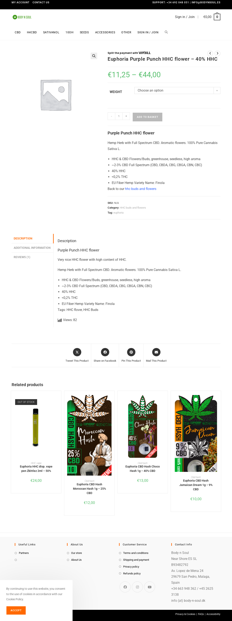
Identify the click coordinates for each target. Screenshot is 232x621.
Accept (16, 610)
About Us (76, 559)
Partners (24, 553)
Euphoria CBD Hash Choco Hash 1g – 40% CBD (142, 468)
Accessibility (213, 614)
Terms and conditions (135, 553)
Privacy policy (131, 566)
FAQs (201, 614)
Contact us (41, 2)
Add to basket (147, 117)
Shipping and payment (136, 559)
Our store (76, 553)
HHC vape (36, 463)
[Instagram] (137, 586)
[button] (94, 56)
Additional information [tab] (32, 248)
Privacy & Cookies (185, 614)
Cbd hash (89, 481)
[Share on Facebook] (105, 355)
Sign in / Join (185, 17)
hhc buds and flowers (140, 189)
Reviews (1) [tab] (22, 257)
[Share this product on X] (77, 355)
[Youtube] (149, 586)
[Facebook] (125, 586)
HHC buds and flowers (133, 207)
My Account (20, 2)
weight (116, 92)
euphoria (118, 212)
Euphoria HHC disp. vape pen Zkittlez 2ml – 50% (36, 468)
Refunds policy (132, 573)
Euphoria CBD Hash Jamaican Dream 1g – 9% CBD (196, 485)
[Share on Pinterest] (131, 355)
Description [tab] (23, 238)
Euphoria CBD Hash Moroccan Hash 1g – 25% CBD (89, 489)
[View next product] (217, 53)
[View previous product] (210, 53)
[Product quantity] (119, 116)
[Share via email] (156, 355)
